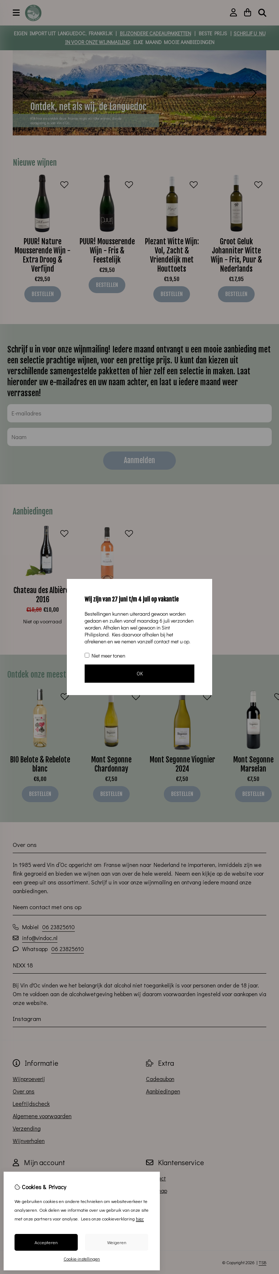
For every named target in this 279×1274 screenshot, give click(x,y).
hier (140, 1218)
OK (140, 673)
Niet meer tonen (105, 655)
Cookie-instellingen (82, 1259)
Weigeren (116, 1242)
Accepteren (46, 1242)
